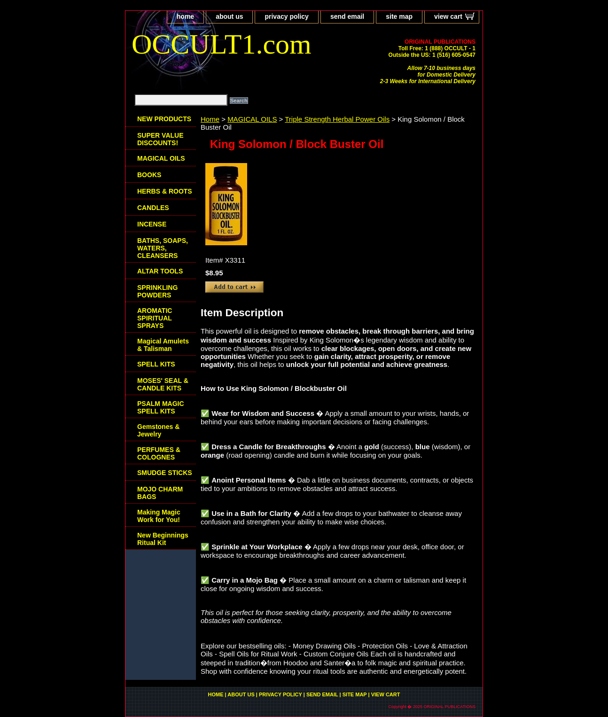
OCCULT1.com (222, 44)
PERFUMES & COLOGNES (158, 453)
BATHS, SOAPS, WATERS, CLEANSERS (162, 248)
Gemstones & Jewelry (158, 430)
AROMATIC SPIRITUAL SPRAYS (154, 318)
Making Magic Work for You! (158, 515)
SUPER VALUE (160, 139)
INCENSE (151, 224)
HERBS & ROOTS (164, 191)
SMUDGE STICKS (164, 472)
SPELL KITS (156, 364)
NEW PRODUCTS (164, 119)
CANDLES (153, 207)
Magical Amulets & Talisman (163, 344)
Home (210, 119)
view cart (448, 16)
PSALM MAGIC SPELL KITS (160, 407)
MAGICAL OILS (252, 119)
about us (229, 16)
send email (347, 16)
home (185, 16)
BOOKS (149, 175)
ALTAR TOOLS (160, 271)
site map (399, 16)
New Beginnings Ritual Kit (162, 538)
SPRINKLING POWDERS (157, 291)
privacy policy (286, 16)
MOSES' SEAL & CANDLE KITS (162, 384)
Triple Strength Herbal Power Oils (337, 119)
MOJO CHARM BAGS (160, 492)
